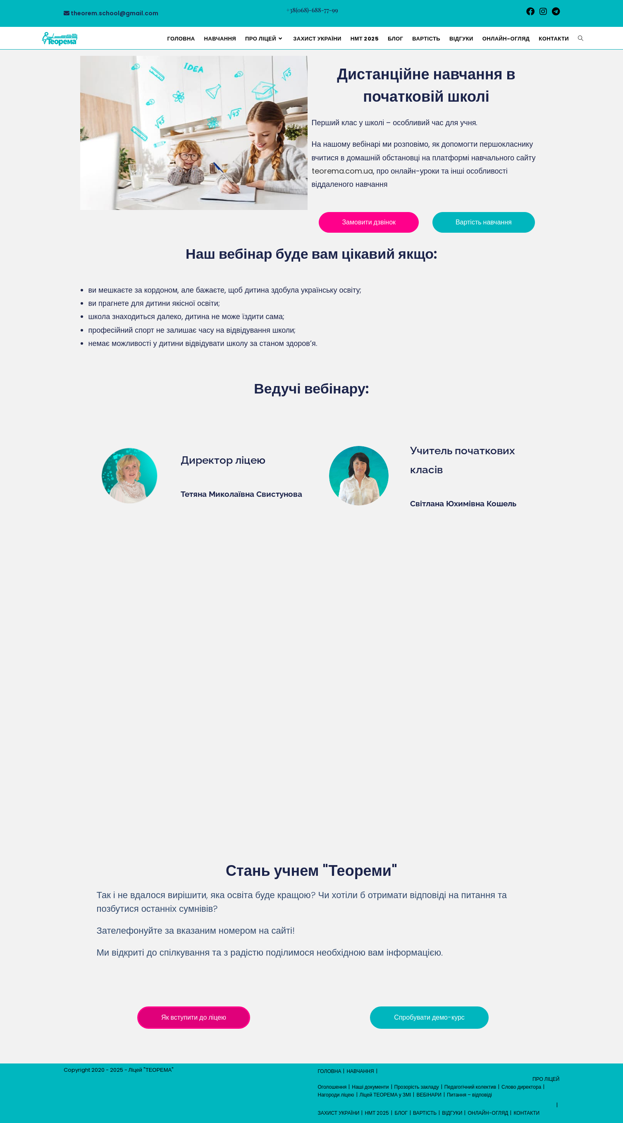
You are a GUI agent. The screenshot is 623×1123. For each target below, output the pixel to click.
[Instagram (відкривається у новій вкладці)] (543, 11)
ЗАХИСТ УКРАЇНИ (339, 1112)
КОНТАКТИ (526, 1112)
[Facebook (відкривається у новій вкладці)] (530, 11)
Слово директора (521, 1086)
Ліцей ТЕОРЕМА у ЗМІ (385, 1094)
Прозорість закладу (416, 1086)
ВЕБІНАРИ (429, 1094)
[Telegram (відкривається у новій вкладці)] (554, 11)
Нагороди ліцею (336, 1094)
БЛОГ (401, 1112)
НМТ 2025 (377, 1112)
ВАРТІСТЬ (425, 1112)
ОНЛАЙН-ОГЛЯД (488, 1112)
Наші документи (370, 1086)
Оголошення (332, 1086)
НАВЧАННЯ (360, 1071)
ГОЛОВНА (329, 1071)
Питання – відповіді (469, 1094)
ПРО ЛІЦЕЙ (545, 1078)
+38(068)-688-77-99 (312, 10)
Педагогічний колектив (470, 1086)
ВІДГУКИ (452, 1112)
